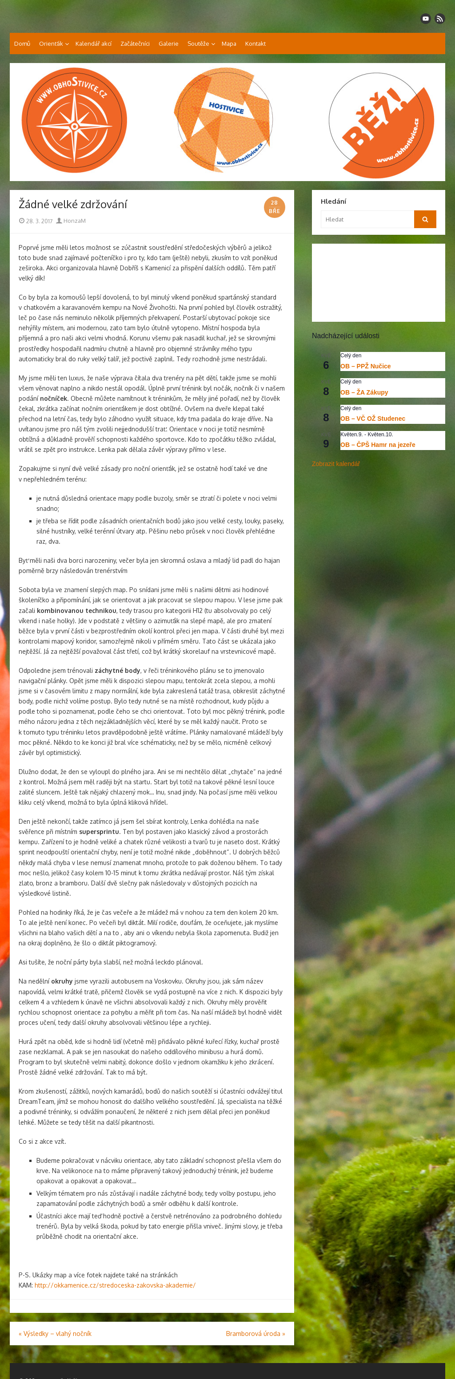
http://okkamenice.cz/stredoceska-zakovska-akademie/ (116, 1285)
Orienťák (51, 43)
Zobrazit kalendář (336, 463)
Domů (22, 43)
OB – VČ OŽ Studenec (372, 418)
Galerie (169, 43)
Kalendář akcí (94, 43)
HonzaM (71, 220)
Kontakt (255, 43)
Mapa (229, 43)
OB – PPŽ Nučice (365, 366)
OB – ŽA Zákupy (364, 392)
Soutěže (198, 43)
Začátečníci (135, 43)
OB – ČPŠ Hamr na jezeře (377, 444)
